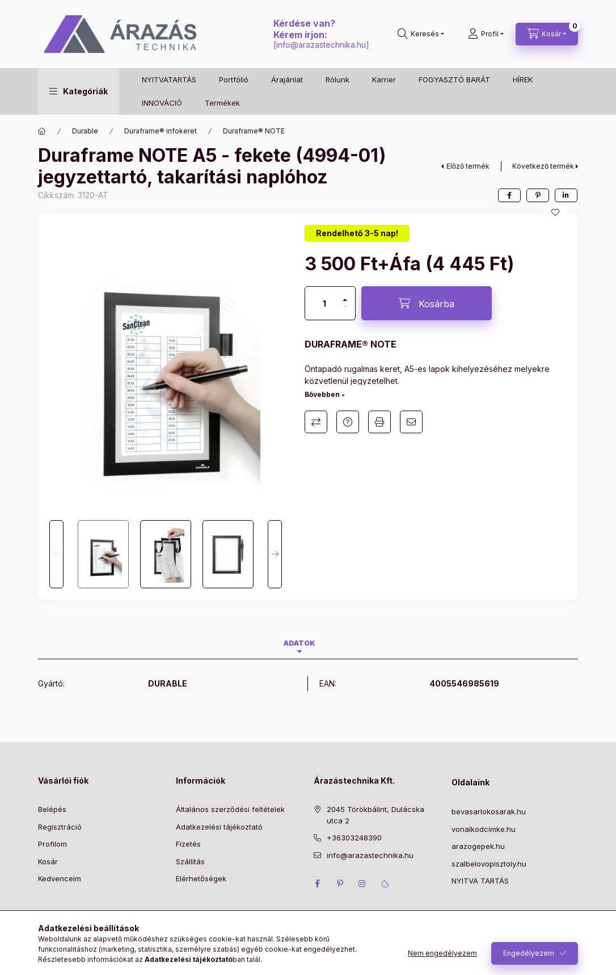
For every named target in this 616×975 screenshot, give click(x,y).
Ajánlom (411, 422)
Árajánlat (287, 79)
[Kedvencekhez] (555, 212)
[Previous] (56, 554)
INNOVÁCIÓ (162, 102)
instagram (362, 883)
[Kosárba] (426, 303)
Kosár (48, 861)
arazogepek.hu (478, 846)
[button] (78, 91)
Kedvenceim (59, 878)
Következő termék (543, 166)
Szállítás (190, 861)
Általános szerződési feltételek (230, 809)
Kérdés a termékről (347, 422)
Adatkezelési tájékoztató (219, 826)
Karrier (384, 79)
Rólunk (337, 79)
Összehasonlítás (316, 422)
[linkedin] (566, 195)
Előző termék (468, 166)
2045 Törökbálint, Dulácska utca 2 (375, 815)
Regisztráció (60, 826)
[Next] (275, 554)
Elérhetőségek (201, 878)
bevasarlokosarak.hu (489, 811)
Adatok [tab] (299, 643)
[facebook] (509, 195)
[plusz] (344, 295)
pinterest (339, 883)
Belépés (52, 809)
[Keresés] (421, 34)
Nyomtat (379, 422)
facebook (317, 883)
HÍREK (523, 79)
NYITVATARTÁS (169, 79)
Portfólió (233, 79)
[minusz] (344, 311)
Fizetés (188, 843)
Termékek (222, 102)
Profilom (52, 843)
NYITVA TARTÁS (480, 880)
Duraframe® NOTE (254, 131)
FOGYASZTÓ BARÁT (454, 79)
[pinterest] (537, 195)
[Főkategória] (42, 131)
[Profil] (486, 34)
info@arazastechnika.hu (321, 44)
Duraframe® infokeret (160, 131)
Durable (85, 131)
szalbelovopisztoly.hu (489, 863)
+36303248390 (354, 837)
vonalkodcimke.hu (484, 829)
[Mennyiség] (324, 303)
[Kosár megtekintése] (547, 34)
